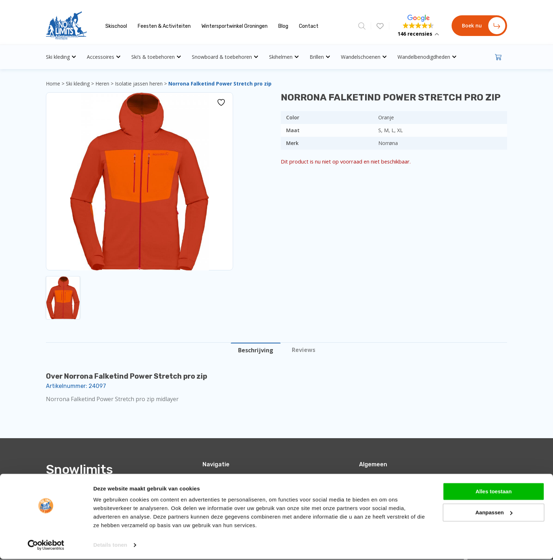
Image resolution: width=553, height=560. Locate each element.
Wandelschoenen (364, 56)
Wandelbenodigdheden (427, 56)
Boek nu (483, 25)
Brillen (320, 56)
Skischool (116, 26)
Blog (283, 26)
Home (53, 83)
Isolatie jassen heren (139, 83)
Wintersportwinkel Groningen (234, 26)
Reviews (303, 350)
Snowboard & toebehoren (225, 56)
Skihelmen (284, 56)
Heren (102, 83)
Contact (308, 26)
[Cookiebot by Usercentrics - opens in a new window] (46, 546)
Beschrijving (255, 350)
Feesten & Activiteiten (164, 26)
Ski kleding (61, 56)
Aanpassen (493, 513)
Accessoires (104, 56)
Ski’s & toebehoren (156, 56)
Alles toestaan (493, 492)
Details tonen (110, 546)
